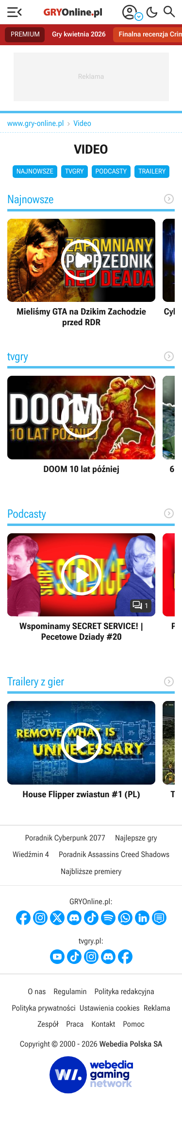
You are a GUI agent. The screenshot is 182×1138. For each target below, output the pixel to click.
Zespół (47, 1024)
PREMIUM (25, 34)
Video (82, 123)
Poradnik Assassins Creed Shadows (114, 854)
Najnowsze (35, 171)
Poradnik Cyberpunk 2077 (65, 837)
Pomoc (133, 1024)
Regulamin (69, 991)
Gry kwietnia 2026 (79, 34)
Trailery (151, 171)
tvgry (74, 171)
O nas (37, 991)
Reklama (157, 1008)
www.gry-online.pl (35, 123)
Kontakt (103, 1024)
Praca (74, 1024)
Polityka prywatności (44, 1008)
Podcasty (111, 171)
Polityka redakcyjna (124, 991)
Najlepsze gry (136, 837)
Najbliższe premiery (91, 871)
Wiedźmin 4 (31, 854)
